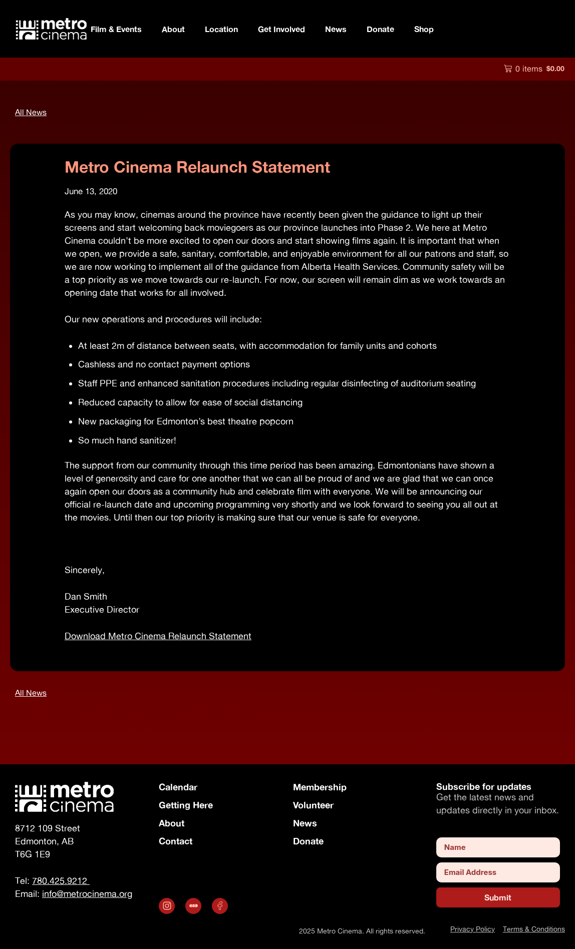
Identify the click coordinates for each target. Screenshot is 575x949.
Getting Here (186, 805)
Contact (175, 841)
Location (221, 29)
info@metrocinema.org (87, 893)
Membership (320, 787)
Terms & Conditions (534, 928)
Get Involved (281, 29)
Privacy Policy (472, 928)
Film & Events (116, 29)
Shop (424, 29)
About (173, 29)
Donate (380, 29)
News (336, 29)
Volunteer (313, 805)
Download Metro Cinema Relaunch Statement (158, 636)
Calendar (178, 787)
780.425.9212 (61, 880)
